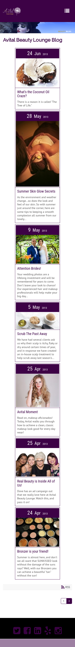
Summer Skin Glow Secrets (36, 191)
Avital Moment (27, 412)
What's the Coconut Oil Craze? (33, 94)
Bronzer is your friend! (32, 551)
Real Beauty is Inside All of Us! (36, 483)
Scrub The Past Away (32, 334)
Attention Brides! (29, 268)
